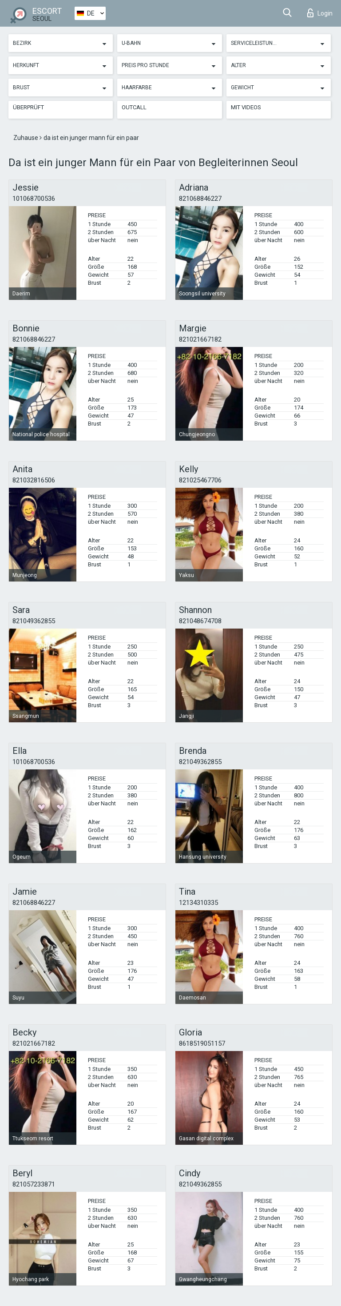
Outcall (134, 107)
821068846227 (200, 199)
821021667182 (200, 339)
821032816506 (33, 480)
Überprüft (28, 107)
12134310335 (198, 903)
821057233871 (33, 1184)
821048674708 (200, 621)
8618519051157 (202, 1043)
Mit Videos (246, 107)
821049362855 (33, 621)
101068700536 (33, 199)
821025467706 (200, 480)
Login (320, 13)
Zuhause (26, 137)
